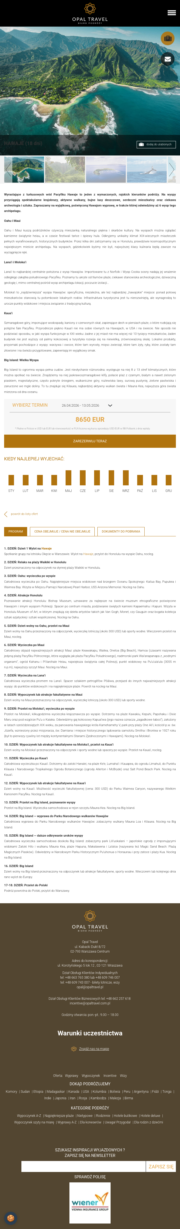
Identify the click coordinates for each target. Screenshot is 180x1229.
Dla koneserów (90, 1122)
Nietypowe (85, 1116)
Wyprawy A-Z (67, 1122)
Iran (72, 1098)
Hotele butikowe (125, 1116)
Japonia (60, 1098)
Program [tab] (16, 531)
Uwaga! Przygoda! (118, 1122)
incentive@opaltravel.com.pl (90, 1003)
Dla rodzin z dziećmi (148, 1122)
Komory (11, 1092)
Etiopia (38, 1092)
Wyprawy (71, 1076)
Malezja (115, 1098)
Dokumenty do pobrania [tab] (121, 531)
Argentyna (141, 1092)
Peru (127, 1092)
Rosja (83, 1098)
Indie (47, 1098)
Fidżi (155, 1092)
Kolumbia (99, 1092)
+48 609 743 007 (77, 982)
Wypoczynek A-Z (29, 1116)
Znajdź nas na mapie (94, 1049)
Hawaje (46, 548)
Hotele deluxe (150, 1116)
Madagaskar (56, 1092)
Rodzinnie (103, 1116)
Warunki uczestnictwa (90, 1033)
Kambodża (98, 1098)
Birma (129, 1098)
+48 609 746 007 (107, 977)
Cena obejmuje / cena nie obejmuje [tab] (62, 531)
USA (86, 1092)
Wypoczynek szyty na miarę (34, 1122)
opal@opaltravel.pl (90, 987)
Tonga (166, 1092)
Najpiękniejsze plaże (59, 1116)
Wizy (123, 1076)
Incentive (109, 1076)
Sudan (25, 1092)
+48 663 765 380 (77, 977)
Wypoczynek (91, 1076)
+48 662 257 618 (118, 999)
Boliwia (115, 1092)
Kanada (73, 1092)
